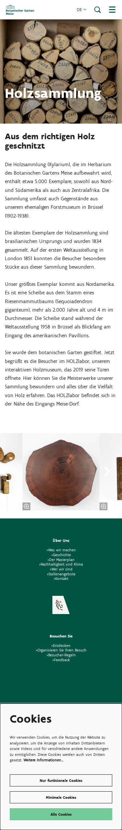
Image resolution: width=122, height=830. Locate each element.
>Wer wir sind (61, 569)
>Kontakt (61, 578)
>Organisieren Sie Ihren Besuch (61, 650)
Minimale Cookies (61, 797)
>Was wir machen (61, 549)
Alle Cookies (61, 814)
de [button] (81, 9)
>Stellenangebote (61, 573)
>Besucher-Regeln (61, 654)
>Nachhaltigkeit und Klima (61, 564)
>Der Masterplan (61, 559)
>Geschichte (61, 554)
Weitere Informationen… (43, 759)
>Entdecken (61, 645)
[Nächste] (107, 471)
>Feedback (61, 659)
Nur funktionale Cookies (61, 780)
